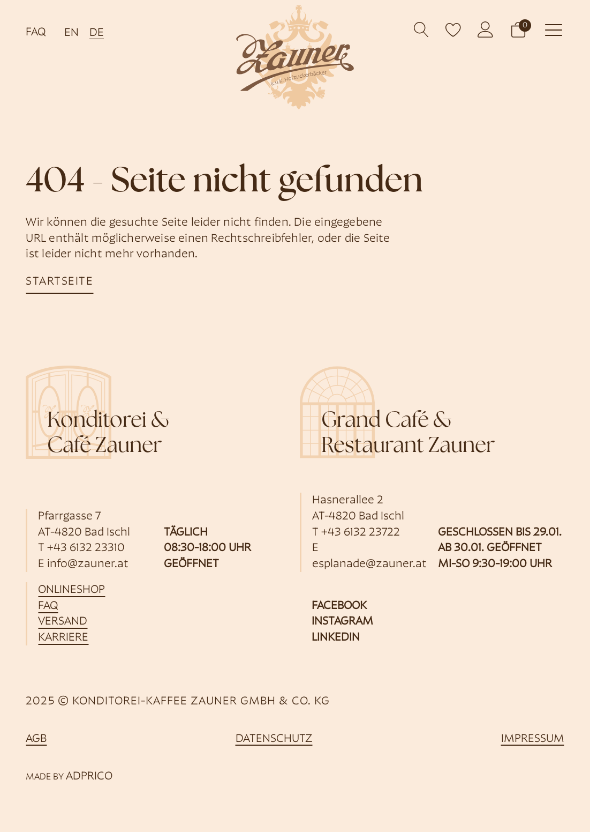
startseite (59, 281)
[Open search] (421, 30)
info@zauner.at (87, 564)
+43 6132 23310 (86, 548)
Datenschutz (274, 739)
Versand (62, 621)
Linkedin (336, 637)
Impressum (532, 739)
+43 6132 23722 (360, 532)
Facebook (339, 606)
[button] (518, 29)
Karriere (63, 637)
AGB (36, 739)
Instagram (342, 621)
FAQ (36, 32)
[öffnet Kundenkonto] (486, 29)
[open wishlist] (453, 29)
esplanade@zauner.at (369, 564)
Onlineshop (71, 590)
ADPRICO (89, 776)
